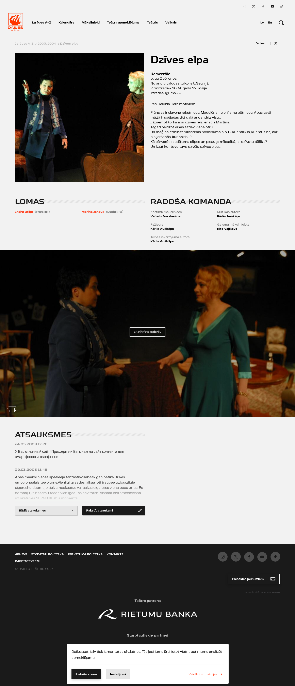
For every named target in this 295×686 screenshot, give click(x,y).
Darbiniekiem (27, 561)
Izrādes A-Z (41, 22)
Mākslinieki (91, 22)
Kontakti (115, 554)
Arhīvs (21, 554)
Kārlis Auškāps (162, 228)
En (270, 22)
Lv (262, 22)
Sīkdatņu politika (47, 554)
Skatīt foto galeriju (147, 332)
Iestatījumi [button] (118, 674)
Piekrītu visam (86, 674)
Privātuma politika (85, 554)
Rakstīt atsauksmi (114, 510)
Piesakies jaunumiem (253, 578)
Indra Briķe (24, 211)
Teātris (152, 22)
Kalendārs (66, 22)
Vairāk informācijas (206, 674)
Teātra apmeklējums (123, 22)
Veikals (171, 22)
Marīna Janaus (93, 211)
